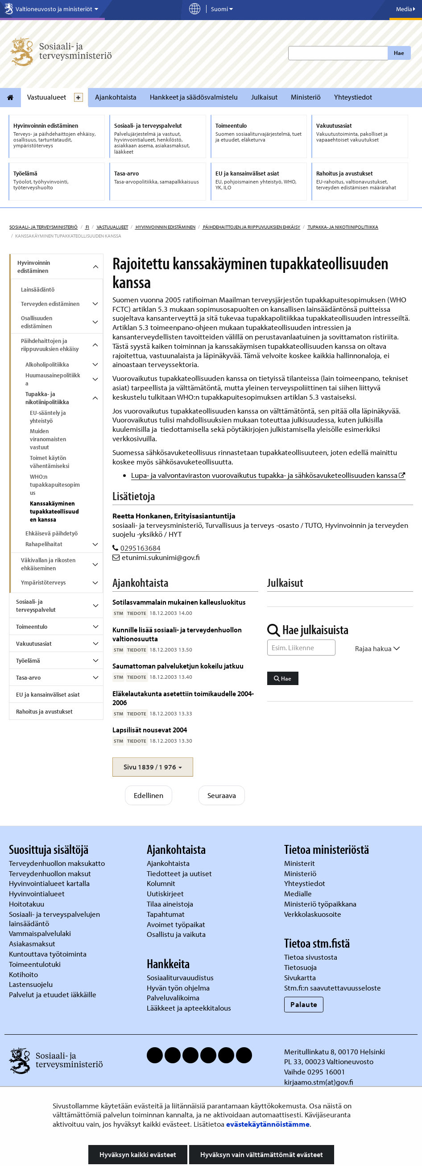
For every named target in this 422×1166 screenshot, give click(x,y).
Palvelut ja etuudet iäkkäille (52, 994)
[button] (152, 767)
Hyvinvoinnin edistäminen (165, 227)
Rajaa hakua (377, 648)
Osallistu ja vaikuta (176, 934)
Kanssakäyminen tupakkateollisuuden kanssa (54, 511)
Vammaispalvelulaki (41, 933)
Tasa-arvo (28, 677)
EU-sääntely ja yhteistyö (48, 417)
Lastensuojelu (31, 984)
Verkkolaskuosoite (313, 914)
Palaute (304, 1004)
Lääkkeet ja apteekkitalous (189, 1007)
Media (405, 9)
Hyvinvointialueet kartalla (50, 883)
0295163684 (140, 547)
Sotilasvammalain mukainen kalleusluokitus (179, 601)
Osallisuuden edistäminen (36, 322)
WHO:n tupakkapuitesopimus (55, 484)
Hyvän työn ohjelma (178, 987)
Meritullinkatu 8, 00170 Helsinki (334, 1051)
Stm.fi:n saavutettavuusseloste (332, 987)
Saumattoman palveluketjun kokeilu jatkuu (178, 665)
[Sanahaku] (301, 647)
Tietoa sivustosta (310, 956)
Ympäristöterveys (43, 582)
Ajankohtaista (116, 96)
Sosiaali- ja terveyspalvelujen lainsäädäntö (54, 918)
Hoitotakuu (27, 903)
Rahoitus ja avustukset (44, 711)
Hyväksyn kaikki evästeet (137, 1154)
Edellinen (148, 795)
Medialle (299, 893)
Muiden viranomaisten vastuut (48, 439)
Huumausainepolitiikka (52, 379)
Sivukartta (300, 977)
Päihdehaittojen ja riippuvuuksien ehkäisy (251, 227)
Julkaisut (264, 96)
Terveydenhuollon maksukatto (58, 863)
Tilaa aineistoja (170, 903)
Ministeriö (306, 96)
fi (87, 227)
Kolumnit (162, 883)
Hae (399, 52)
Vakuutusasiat (34, 643)
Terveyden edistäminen (50, 304)
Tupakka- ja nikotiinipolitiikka (342, 227)
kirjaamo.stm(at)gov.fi (318, 1082)
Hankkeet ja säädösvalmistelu (194, 96)
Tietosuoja (300, 967)
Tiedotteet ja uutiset (180, 873)
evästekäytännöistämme (268, 1123)
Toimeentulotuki (35, 964)
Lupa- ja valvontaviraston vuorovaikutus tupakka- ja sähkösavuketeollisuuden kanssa (268, 475)
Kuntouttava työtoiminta (48, 953)
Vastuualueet (46, 96)
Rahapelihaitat (43, 544)
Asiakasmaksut (32, 943)
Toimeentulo (31, 627)
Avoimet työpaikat (176, 924)
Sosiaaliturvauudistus (180, 977)
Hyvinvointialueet (37, 893)
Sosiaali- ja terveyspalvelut (36, 606)
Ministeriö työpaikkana (321, 903)
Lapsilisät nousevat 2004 (149, 729)
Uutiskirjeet (166, 893)
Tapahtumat (166, 914)
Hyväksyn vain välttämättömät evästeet (261, 1154)
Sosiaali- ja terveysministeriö (43, 227)
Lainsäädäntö (37, 289)
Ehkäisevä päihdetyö (51, 533)
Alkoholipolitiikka (47, 364)
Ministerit (300, 863)
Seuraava (221, 795)
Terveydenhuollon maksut (51, 873)
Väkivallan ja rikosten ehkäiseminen (48, 564)
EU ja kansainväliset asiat (48, 694)
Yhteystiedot (353, 96)
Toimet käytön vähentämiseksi (49, 462)
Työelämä (28, 660)
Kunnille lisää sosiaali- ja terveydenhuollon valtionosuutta (177, 634)
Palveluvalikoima (173, 997)
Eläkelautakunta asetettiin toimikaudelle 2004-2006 (183, 698)
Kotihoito (23, 974)
